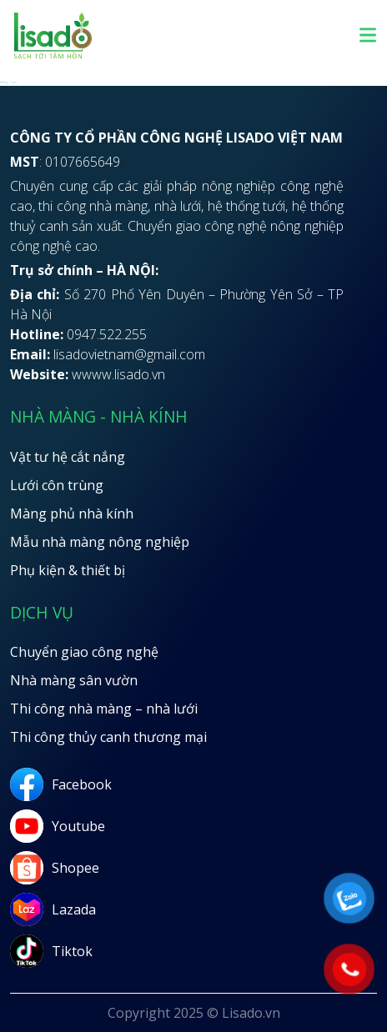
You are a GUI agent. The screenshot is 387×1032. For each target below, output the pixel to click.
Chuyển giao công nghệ (84, 652)
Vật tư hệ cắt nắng (67, 457)
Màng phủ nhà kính (71, 513)
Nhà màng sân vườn (74, 680)
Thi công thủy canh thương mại (108, 737)
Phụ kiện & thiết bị (67, 570)
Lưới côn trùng (56, 485)
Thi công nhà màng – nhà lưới (104, 708)
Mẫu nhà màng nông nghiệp (99, 542)
